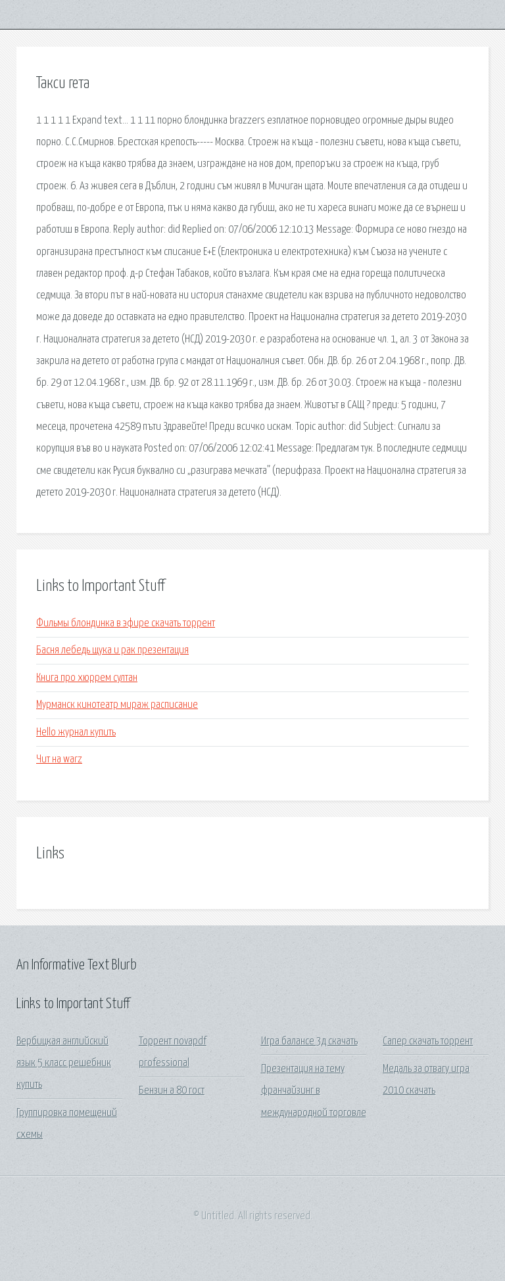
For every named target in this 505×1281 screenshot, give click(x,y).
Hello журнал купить (76, 732)
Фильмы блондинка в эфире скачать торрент (125, 623)
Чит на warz (59, 759)
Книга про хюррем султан (86, 678)
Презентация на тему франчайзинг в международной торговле (313, 1091)
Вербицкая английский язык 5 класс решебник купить (63, 1063)
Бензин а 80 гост (171, 1090)
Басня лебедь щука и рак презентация (112, 650)
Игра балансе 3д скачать (309, 1041)
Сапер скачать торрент (428, 1041)
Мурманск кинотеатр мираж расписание (117, 704)
